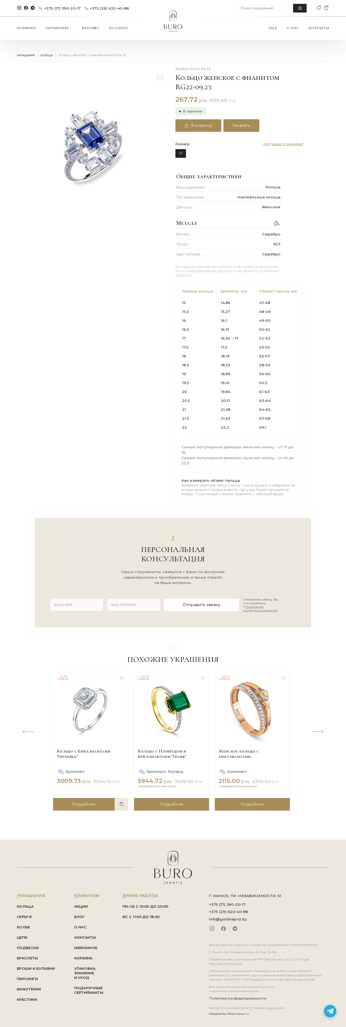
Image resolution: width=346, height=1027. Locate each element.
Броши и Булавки (36, 966)
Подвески (28, 946)
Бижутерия (29, 987)
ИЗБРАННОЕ (87, 946)
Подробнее (84, 802)
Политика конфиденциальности (237, 996)
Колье (23, 925)
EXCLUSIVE (118, 28)
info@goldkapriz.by (228, 917)
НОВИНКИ (26, 28)
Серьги (24, 915)
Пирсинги (27, 977)
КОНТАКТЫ (319, 28)
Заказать (244, 125)
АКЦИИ (82, 904)
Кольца (46, 55)
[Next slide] (317, 730)
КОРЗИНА (84, 956)
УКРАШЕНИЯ (58, 28)
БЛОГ (80, 915)
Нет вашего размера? (283, 144)
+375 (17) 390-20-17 (60, 8)
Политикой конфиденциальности (259, 607)
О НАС (293, 28)
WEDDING (90, 28)
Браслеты (27, 956)
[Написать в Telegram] (330, 1011)
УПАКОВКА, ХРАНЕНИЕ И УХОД (86, 971)
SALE (273, 28)
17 (181, 153)
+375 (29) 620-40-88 (107, 8)
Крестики (27, 997)
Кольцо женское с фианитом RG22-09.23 (88, 55)
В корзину (199, 125)
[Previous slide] (28, 730)
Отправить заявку (198, 604)
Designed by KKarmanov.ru (229, 1012)
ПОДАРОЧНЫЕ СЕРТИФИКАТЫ (90, 988)
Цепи (22, 935)
